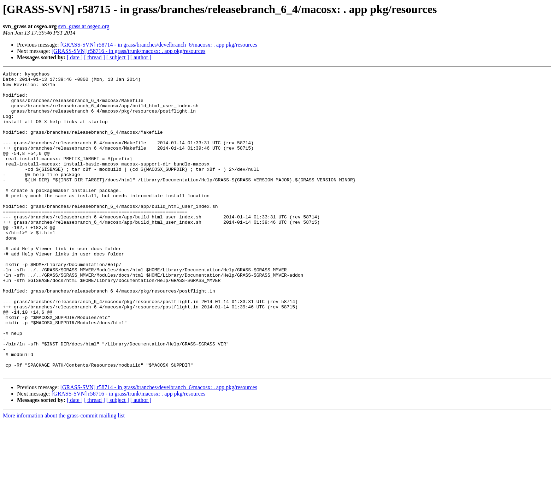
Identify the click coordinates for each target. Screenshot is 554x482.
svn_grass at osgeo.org (83, 26)
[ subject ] (117, 57)
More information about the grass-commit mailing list (64, 476)
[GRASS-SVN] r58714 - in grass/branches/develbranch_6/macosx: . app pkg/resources (158, 45)
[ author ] (141, 57)
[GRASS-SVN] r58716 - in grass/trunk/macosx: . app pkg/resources (129, 51)
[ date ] (75, 57)
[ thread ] (94, 57)
